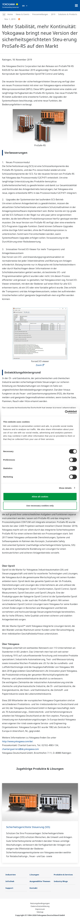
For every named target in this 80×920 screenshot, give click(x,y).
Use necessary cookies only (40, 505)
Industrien (10, 874)
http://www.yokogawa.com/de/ (17, 741)
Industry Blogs (61, 881)
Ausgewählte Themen (40, 881)
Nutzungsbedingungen (40, 903)
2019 (53, 14)
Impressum (40, 909)
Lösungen (34, 874)
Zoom (40, 365)
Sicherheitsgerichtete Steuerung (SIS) (28, 827)
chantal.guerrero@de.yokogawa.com (20, 749)
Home (10, 14)
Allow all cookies (40, 496)
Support (9, 888)
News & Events (22, 14)
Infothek (9, 881)
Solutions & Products (67, 14)
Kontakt (33, 888)
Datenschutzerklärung (40, 906)
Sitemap (40, 912)
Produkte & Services (63, 874)
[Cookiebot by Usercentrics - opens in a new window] (65, 412)
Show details (65, 488)
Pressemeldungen (40, 14)
